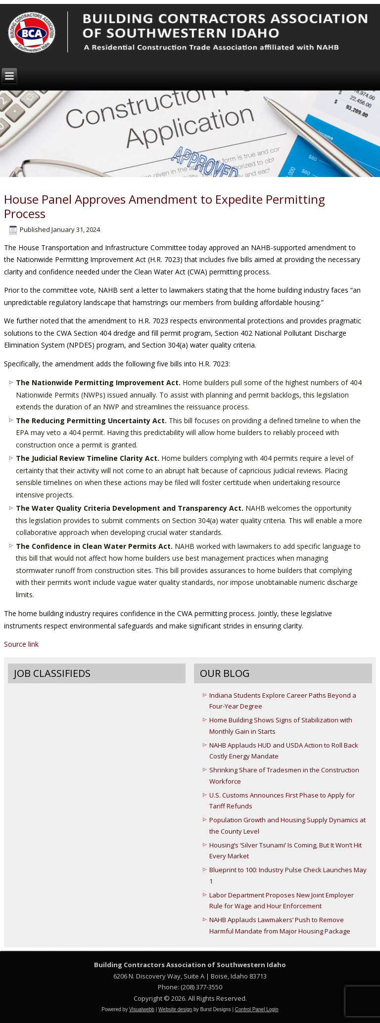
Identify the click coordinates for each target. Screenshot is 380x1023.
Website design (175, 1009)
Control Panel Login (257, 1009)
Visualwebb (141, 1009)
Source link (21, 644)
